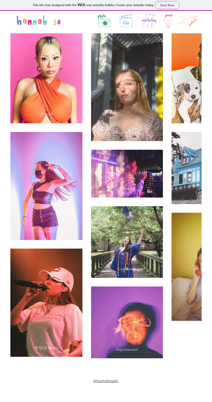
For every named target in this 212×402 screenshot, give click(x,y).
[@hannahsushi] (106, 381)
